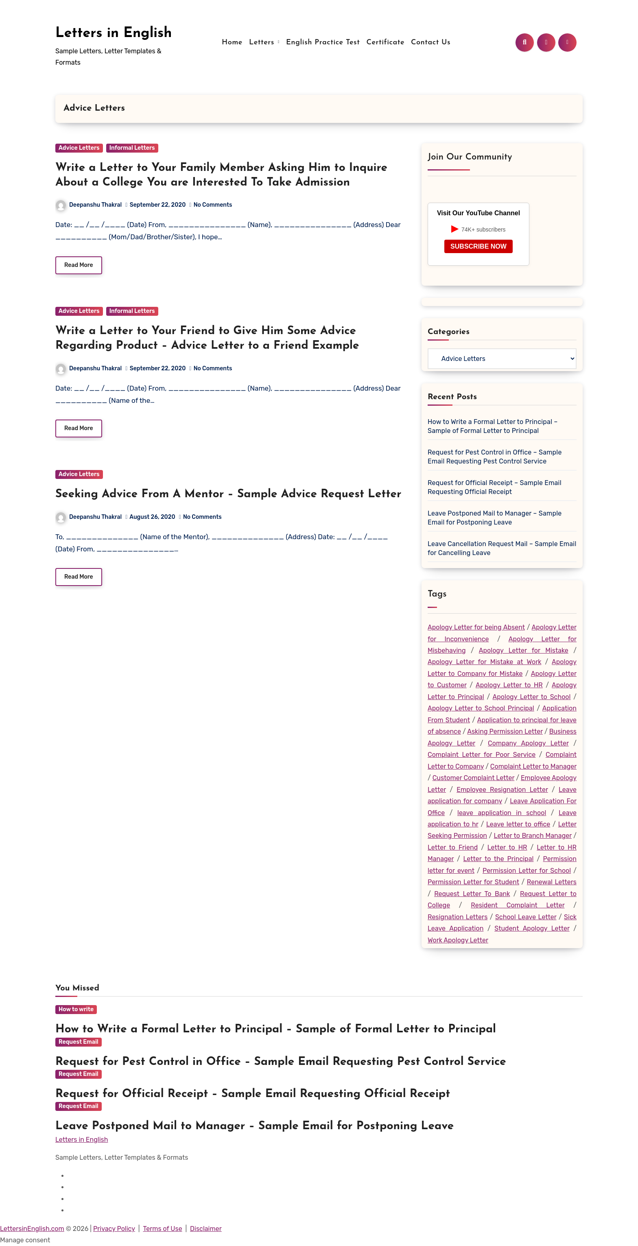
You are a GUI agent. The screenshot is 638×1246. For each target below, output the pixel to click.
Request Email (78, 1106)
